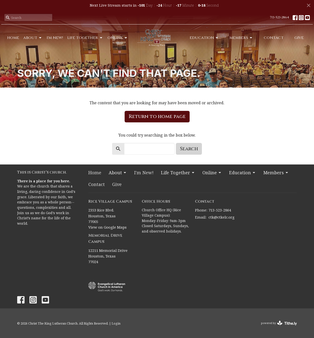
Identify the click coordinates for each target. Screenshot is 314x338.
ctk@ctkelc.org (222, 217)
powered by (279, 323)
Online (117, 37)
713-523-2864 (279, 17)
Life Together (85, 37)
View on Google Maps (107, 227)
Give (299, 37)
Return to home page (157, 116)
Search (189, 148)
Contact (274, 37)
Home (13, 37)
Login (116, 323)
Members (241, 37)
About (32, 37)
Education (204, 37)
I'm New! (55, 37)
